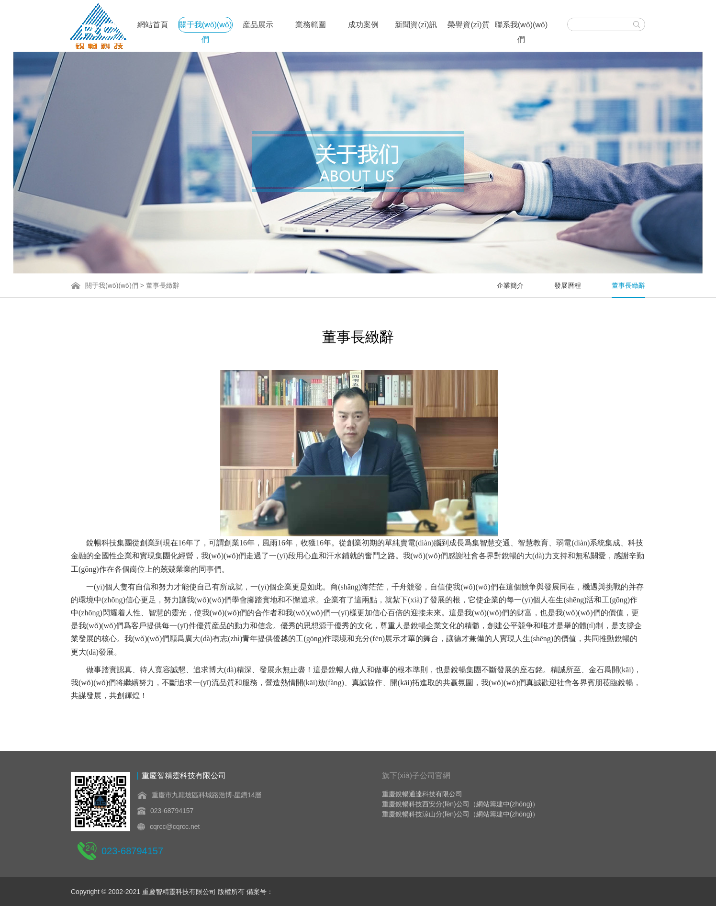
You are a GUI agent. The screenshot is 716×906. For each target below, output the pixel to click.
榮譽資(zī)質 (468, 25)
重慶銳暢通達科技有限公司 (422, 794)
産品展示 (258, 25)
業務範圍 (310, 25)
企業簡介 (510, 285)
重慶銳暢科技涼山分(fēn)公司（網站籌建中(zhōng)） (460, 814)
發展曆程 (567, 285)
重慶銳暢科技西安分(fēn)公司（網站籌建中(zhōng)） (460, 804)
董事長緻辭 (628, 285)
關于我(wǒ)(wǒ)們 (205, 27)
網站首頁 (152, 25)
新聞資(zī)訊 (415, 25)
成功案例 (363, 25)
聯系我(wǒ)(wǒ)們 (521, 27)
